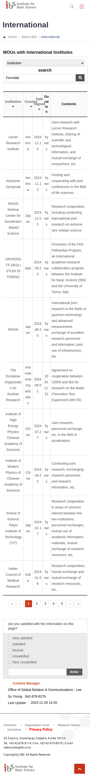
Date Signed (39, 103)
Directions (10, 725)
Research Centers (69, 725)
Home (12, 37)
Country (31, 104)
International (50, 37)
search (45, 70)
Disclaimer (14, 729)
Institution (13, 104)
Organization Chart (37, 725)
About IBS (29, 37)
